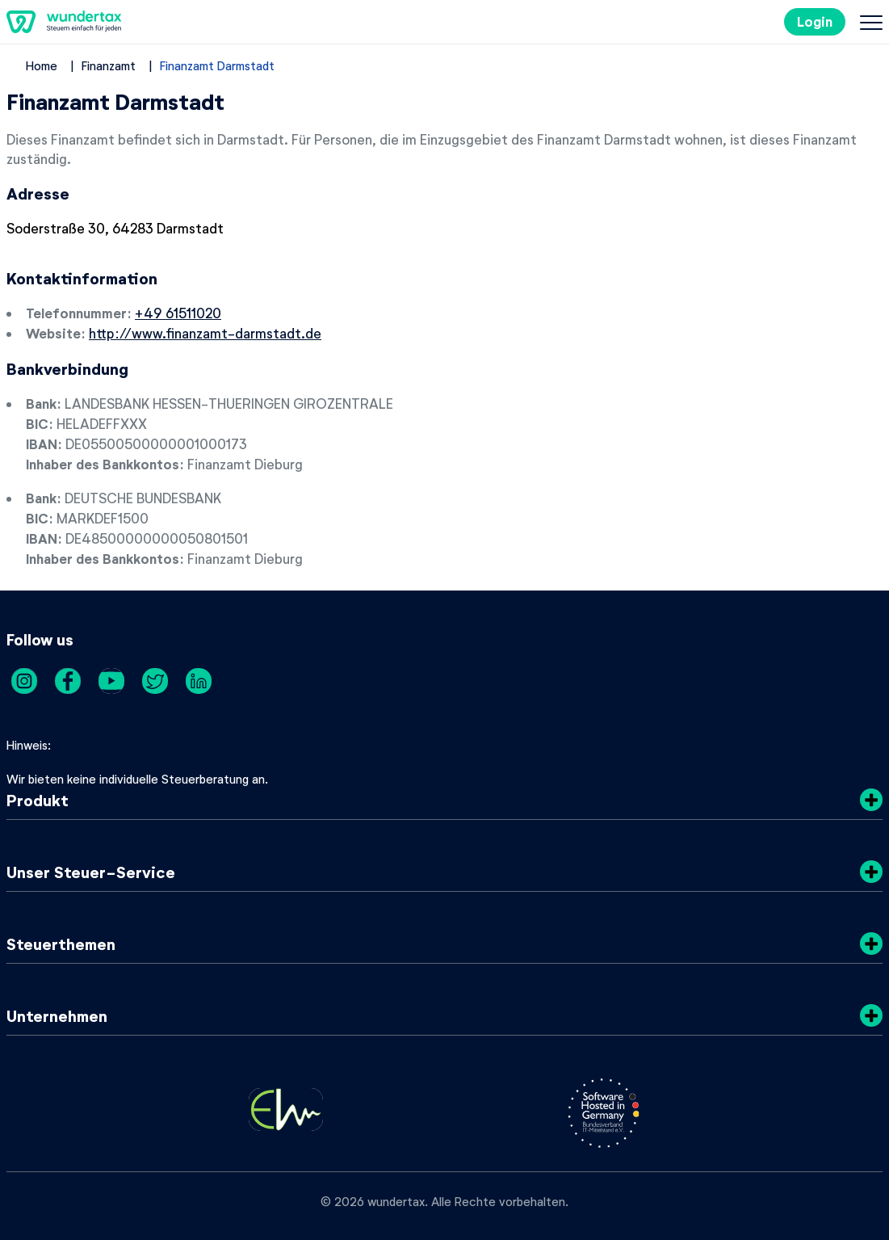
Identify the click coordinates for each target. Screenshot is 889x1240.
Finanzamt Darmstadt (217, 65)
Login (814, 21)
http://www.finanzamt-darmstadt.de (205, 333)
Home (41, 65)
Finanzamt (109, 65)
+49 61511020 (178, 313)
